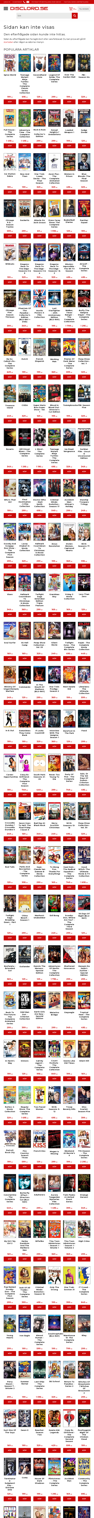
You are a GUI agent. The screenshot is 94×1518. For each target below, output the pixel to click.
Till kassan (84, 9)
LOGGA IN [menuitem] (7, 2)
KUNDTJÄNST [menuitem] (17, 2)
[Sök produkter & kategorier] (44, 16)
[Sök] (75, 16)
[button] (6, 8)
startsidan (8, 42)
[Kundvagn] (79, 9)
